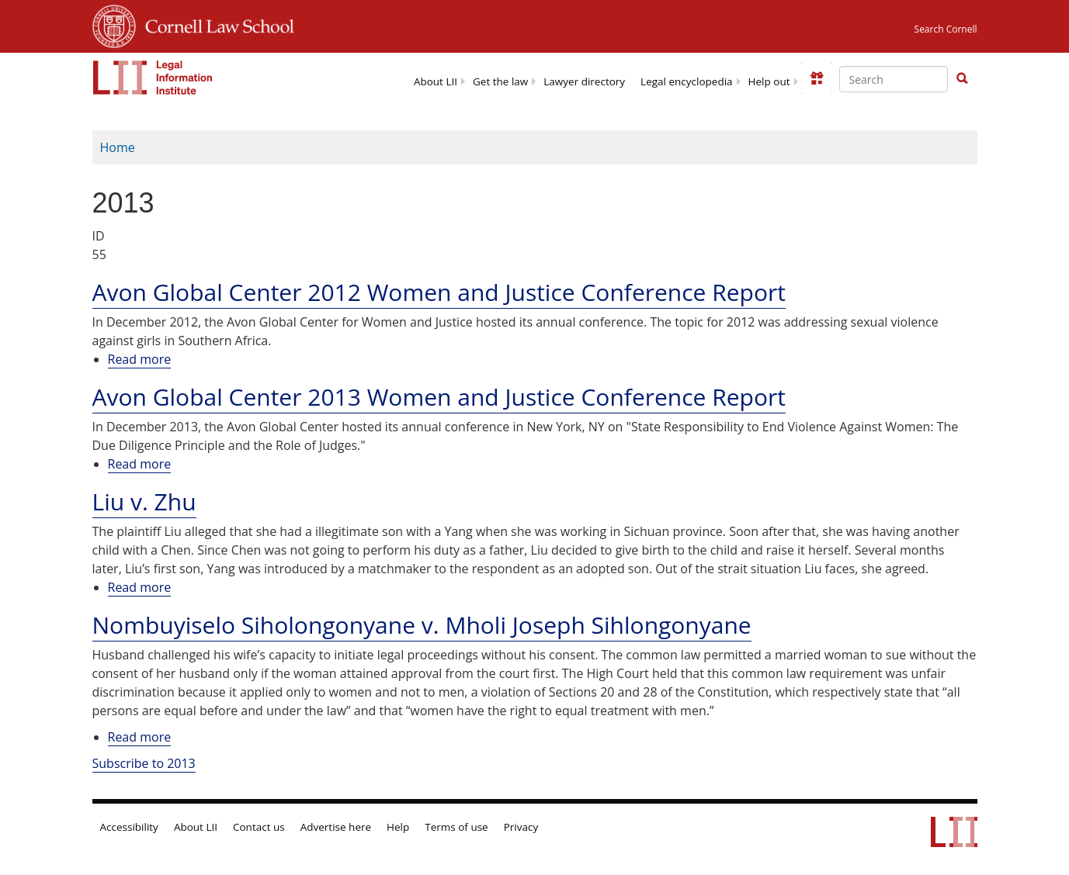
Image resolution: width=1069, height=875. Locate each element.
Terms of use (456, 827)
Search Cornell (946, 29)
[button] (961, 78)
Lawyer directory (584, 81)
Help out (769, 81)
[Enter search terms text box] (893, 79)
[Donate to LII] (816, 78)
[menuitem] (435, 80)
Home (117, 147)
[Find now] (962, 79)
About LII (435, 81)
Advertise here (335, 827)
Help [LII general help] (398, 827)
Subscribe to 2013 (144, 763)
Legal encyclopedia (686, 81)
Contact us (259, 827)
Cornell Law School (215, 24)
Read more (140, 359)
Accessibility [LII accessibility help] (129, 827)
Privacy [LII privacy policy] (521, 827)
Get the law (500, 81)
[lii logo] (153, 78)
